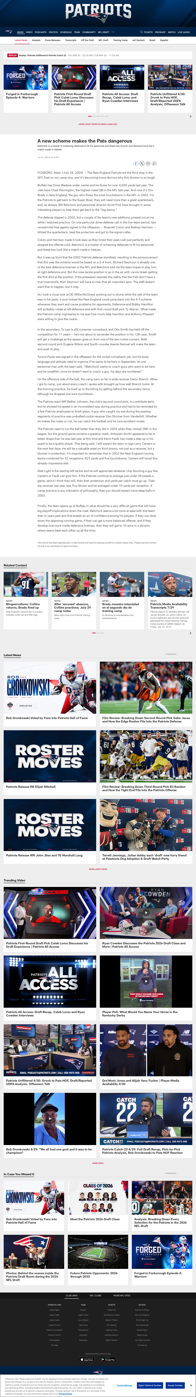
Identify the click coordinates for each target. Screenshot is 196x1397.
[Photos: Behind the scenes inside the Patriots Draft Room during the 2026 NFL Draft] (34, 1260)
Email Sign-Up (142, 1320)
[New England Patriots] (98, 1373)
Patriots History (54, 1335)
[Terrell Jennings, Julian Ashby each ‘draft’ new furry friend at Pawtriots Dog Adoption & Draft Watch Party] (146, 831)
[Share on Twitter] (141, 165)
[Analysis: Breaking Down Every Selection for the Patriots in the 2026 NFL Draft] (162, 1206)
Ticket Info (111, 1310)
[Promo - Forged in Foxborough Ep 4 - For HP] (26, 84)
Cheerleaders (54, 1340)
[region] (98, 1385)
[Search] (141, 32)
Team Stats (83, 1325)
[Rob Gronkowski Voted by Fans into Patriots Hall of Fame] (50, 692)
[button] (90, 116)
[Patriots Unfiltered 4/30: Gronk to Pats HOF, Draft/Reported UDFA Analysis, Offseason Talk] (170, 87)
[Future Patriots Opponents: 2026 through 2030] (98, 1258)
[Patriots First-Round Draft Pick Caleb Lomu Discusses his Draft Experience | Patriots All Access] (74, 87)
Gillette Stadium (111, 1335)
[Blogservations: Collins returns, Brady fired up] (26, 596)
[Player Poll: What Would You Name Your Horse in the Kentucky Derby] (146, 988)
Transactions (83, 1330)
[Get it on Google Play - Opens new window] (108, 1361)
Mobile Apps (142, 1330)
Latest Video (54, 1315)
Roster (83, 1310)
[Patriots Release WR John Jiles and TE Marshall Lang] (50, 830)
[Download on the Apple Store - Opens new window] (87, 1359)
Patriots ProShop (142, 1310)
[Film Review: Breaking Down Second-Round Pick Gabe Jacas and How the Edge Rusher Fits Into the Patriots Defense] (146, 694)
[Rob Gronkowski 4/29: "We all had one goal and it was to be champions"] (50, 1125)
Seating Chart (111, 1330)
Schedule (83, 1335)
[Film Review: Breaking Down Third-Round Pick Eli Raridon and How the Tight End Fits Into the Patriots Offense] (146, 762)
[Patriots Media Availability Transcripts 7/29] (170, 602)
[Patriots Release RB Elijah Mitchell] (50, 761)
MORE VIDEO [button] (98, 1163)
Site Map (54, 1345)
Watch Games (111, 1340)
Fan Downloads (142, 1325)
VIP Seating (111, 1325)
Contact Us (142, 1345)
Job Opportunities (142, 1340)
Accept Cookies (175, 1385)
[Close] (191, 1385)
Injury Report (83, 1320)
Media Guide (142, 1335)
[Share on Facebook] (135, 165)
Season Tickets (111, 1320)
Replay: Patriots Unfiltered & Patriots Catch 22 (42, 55)
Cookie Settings (124, 1385)
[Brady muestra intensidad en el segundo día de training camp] (122, 597)
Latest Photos (54, 1325)
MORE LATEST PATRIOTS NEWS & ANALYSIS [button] (98, 124)
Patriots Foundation (54, 1330)
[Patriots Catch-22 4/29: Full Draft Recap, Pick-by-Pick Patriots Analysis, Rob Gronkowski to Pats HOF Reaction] (146, 1125)
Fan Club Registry (142, 1315)
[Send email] (148, 165)
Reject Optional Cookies (150, 1385)
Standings (83, 1340)
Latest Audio (54, 1320)
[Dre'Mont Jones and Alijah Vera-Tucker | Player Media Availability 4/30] (146, 1056)
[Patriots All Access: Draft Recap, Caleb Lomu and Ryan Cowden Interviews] (122, 85)
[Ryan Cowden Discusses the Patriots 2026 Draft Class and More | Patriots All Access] (146, 919)
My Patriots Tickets (111, 1315)
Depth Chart (83, 1315)
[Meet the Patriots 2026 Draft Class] (98, 1202)
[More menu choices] (113, 32)
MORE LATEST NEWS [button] (98, 869)
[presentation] (191, 116)
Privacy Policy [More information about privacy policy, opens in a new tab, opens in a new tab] (65, 1394)
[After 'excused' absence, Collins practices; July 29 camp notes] (74, 597)
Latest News (54, 1310)
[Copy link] (154, 163)
